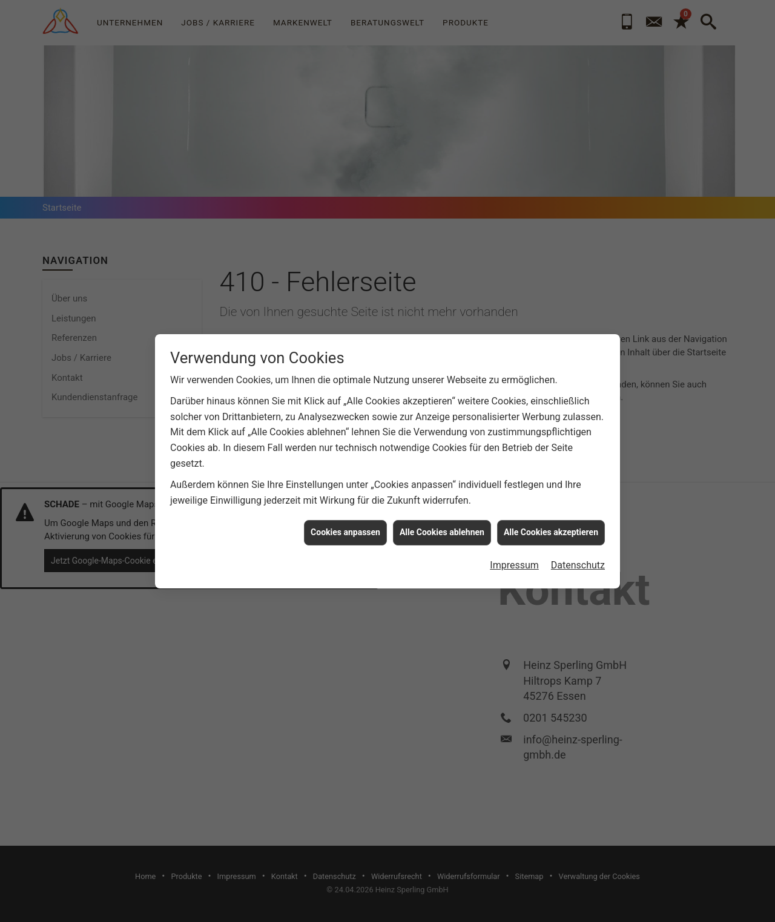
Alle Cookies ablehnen (442, 519)
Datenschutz (578, 552)
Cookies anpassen (345, 519)
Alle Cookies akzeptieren (551, 519)
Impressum (514, 552)
